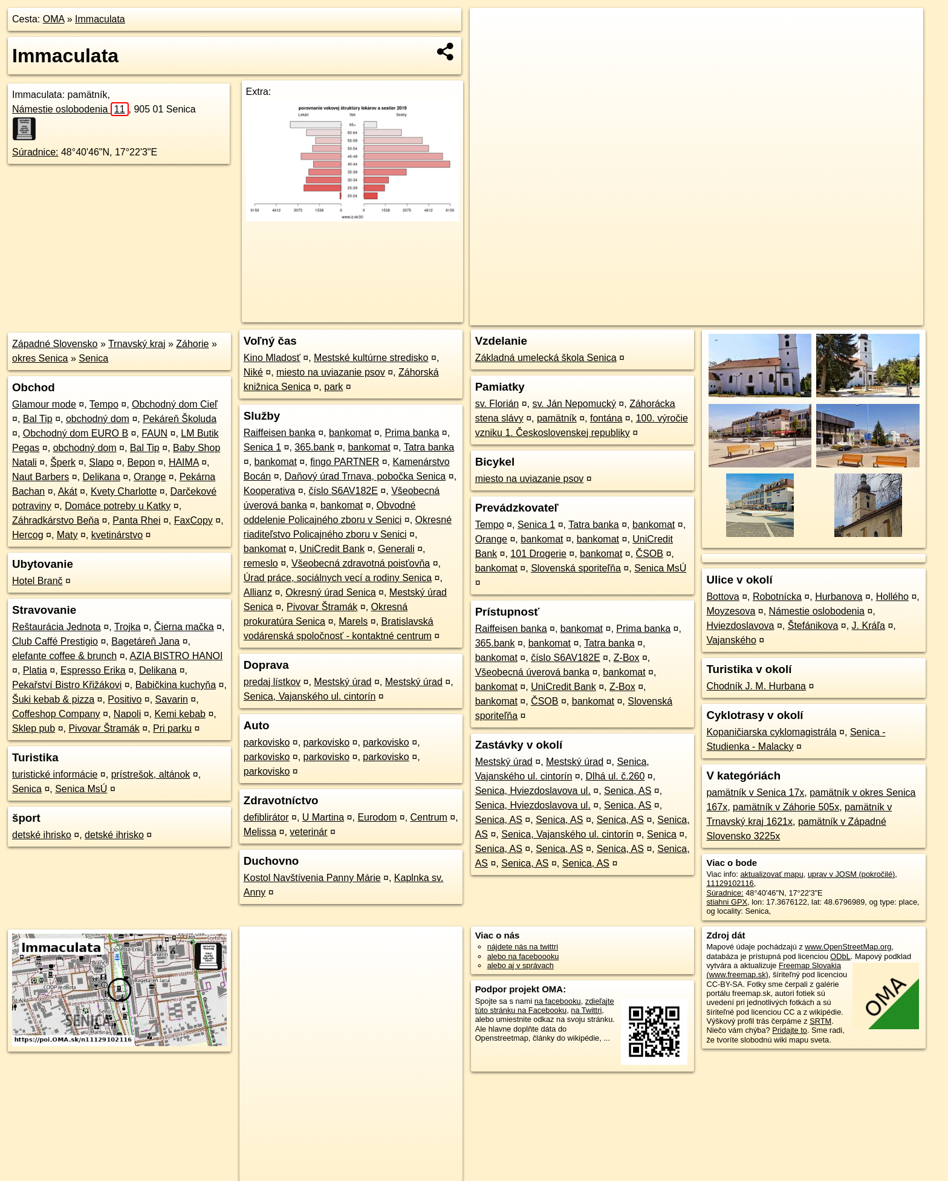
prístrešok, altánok (150, 774)
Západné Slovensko (54, 344)
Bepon (141, 462)
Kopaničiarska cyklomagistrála (771, 732)
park (333, 387)
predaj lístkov (272, 682)
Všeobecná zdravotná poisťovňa (360, 563)
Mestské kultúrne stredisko (371, 358)
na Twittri (586, 1010)
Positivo (124, 699)
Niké (253, 372)
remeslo (261, 563)
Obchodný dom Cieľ (175, 404)
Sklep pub (33, 728)
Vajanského (731, 640)
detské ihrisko (41, 835)
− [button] (491, 47)
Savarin (171, 699)
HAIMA (184, 462)
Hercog (28, 535)
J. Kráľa (868, 625)
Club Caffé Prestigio (55, 641)
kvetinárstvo (117, 535)
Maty (67, 535)
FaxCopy (193, 520)
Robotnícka (777, 596)
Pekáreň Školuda (179, 419)
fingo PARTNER (344, 462)
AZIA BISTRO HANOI (176, 656)
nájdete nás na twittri (522, 946)
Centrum (429, 817)
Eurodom (377, 817)
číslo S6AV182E (342, 491)
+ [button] (491, 28)
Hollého (892, 596)
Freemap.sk (773, 316)
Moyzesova (730, 611)
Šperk (63, 462)
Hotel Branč (37, 581)
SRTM (820, 1021)
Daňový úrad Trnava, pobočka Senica (365, 476)
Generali (396, 549)
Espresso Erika (93, 670)
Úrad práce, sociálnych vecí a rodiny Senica (338, 578)
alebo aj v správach (520, 965)
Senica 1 (262, 447)
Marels (353, 621)
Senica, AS (627, 791)
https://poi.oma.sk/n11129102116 (866, 316)
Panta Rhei (136, 520)
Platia (35, 670)
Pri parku (172, 728)
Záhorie (192, 344)
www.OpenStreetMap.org (848, 946)
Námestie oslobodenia (70, 109)
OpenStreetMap (711, 316)
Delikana (101, 477)
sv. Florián (497, 404)
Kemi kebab (180, 714)
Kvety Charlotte (124, 491)
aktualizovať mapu (771, 874)
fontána (606, 418)
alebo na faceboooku (523, 956)
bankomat (350, 433)
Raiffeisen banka (280, 433)
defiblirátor (266, 817)
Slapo (101, 462)
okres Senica (40, 358)
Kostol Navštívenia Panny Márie (312, 878)
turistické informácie (54, 774)
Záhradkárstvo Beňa (55, 520)
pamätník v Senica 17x (755, 792)
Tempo (103, 404)
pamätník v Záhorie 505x (786, 807)
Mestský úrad (342, 682)
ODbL (840, 956)
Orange (150, 477)
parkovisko (267, 742)
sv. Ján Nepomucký (573, 404)
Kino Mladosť (272, 358)
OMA (54, 19)
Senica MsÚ (81, 789)
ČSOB (649, 553)
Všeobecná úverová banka (532, 672)
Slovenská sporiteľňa (576, 568)
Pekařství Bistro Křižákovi (67, 685)
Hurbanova (838, 596)
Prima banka (412, 433)
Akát (67, 491)
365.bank (314, 447)
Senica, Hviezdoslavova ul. (533, 791)
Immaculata (100, 19)
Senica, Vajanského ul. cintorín (310, 696)
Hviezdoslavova (740, 625)
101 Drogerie (538, 553)
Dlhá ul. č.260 (615, 776)
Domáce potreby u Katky (117, 506)
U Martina (323, 817)
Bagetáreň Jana (145, 641)
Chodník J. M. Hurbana (756, 686)
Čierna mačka (184, 627)
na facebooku (557, 1001)
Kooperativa (269, 491)
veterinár (308, 832)
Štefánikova (813, 625)
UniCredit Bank (332, 549)
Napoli (127, 714)
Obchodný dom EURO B (75, 433)
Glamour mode (44, 404)
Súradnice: (35, 152)
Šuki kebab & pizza (53, 699)
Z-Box (627, 657)
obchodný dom (97, 419)
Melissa (260, 832)
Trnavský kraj (137, 344)
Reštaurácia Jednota (56, 627)
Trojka (127, 627)
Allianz (258, 592)
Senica (93, 358)
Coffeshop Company (56, 714)
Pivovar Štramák (103, 728)
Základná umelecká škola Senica (546, 358)
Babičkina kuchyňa (175, 685)
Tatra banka (429, 447)
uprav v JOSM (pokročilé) (851, 874)
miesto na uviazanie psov (330, 372)
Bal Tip (38, 419)
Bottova (722, 596)
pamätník (557, 418)
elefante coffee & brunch (64, 656)
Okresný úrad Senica (330, 592)
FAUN (154, 433)
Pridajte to (789, 1030)
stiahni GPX (726, 901)
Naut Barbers (40, 477)
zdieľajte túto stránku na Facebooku (544, 1006)
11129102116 (729, 883)
